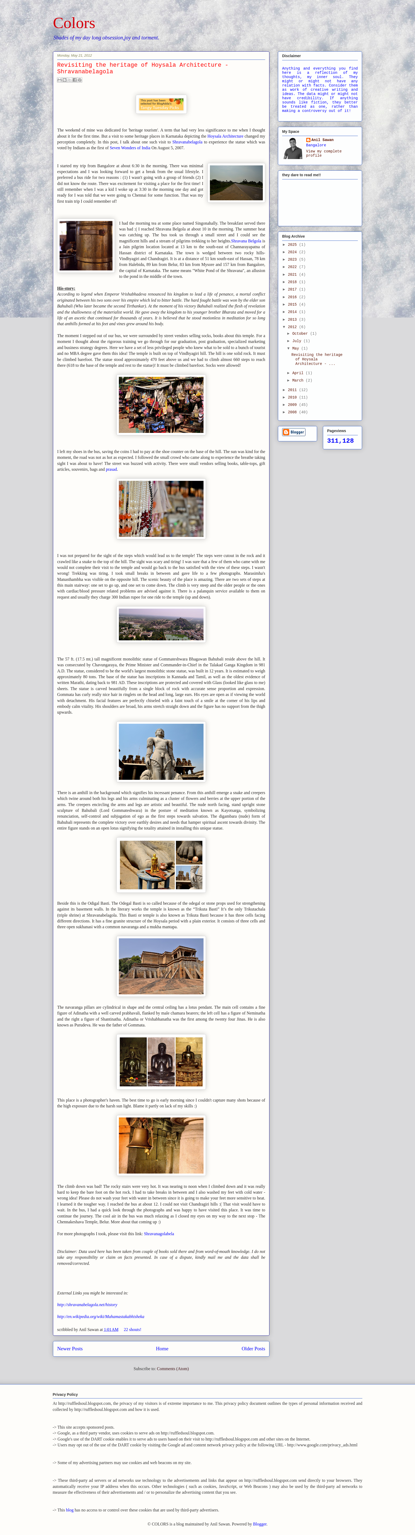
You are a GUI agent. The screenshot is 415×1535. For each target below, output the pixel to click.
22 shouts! (132, 1329)
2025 (293, 245)
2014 (293, 312)
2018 (293, 282)
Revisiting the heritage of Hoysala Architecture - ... (316, 359)
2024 (293, 252)
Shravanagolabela (159, 1233)
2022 (293, 267)
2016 (293, 297)
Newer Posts (70, 1348)
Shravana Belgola (246, 241)
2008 (293, 412)
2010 (293, 397)
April (298, 373)
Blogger (260, 1524)
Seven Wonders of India (130, 148)
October (301, 334)
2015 (293, 304)
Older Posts (253, 1348)
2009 (293, 405)
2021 (293, 275)
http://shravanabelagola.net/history (87, 1304)
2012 (293, 327)
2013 (293, 320)
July (297, 341)
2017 (293, 289)
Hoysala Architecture (225, 136)
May (296, 348)
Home (162, 1348)
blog (70, 1510)
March (298, 380)
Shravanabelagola (188, 142)
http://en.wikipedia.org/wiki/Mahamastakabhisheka (100, 1316)
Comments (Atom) (173, 1368)
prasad (111, 469)
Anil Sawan (323, 140)
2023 (293, 259)
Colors (74, 22)
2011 (293, 390)
